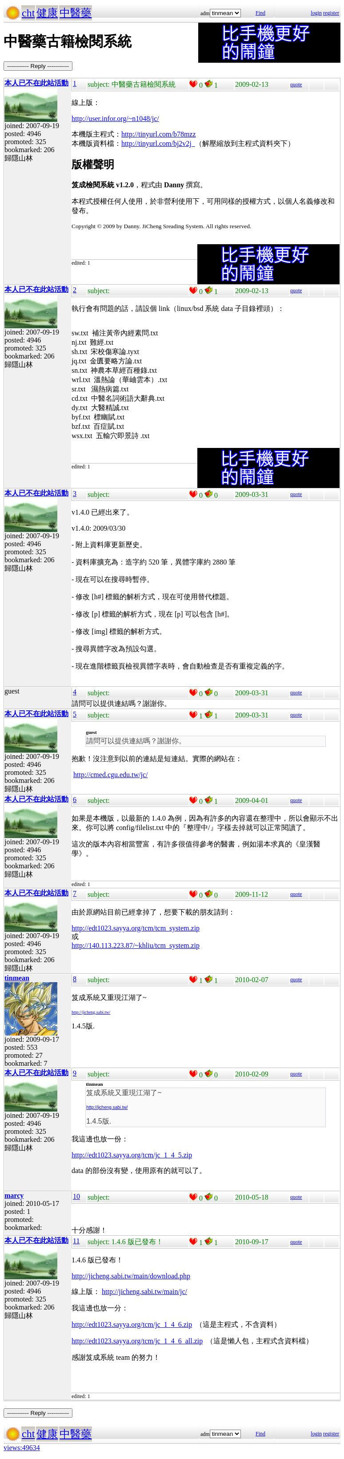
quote (296, 84)
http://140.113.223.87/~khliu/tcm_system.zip (136, 945)
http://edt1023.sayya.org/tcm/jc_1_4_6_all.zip (137, 1341)
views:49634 (22, 1447)
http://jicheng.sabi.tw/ (91, 1012)
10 (76, 1196)
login (316, 13)
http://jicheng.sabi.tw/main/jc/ (144, 1291)
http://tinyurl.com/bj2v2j (158, 143)
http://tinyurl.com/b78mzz (158, 134)
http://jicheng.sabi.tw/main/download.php (131, 1276)
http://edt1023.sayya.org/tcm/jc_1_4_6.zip (132, 1324)
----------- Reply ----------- (38, 66)
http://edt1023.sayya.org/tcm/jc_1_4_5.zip (132, 1155)
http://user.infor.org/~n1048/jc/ (115, 118)
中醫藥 (76, 13)
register (331, 13)
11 (76, 1241)
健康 (47, 13)
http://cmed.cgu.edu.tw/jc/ (110, 774)
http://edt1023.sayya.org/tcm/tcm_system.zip (136, 928)
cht (28, 13)
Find (260, 13)
